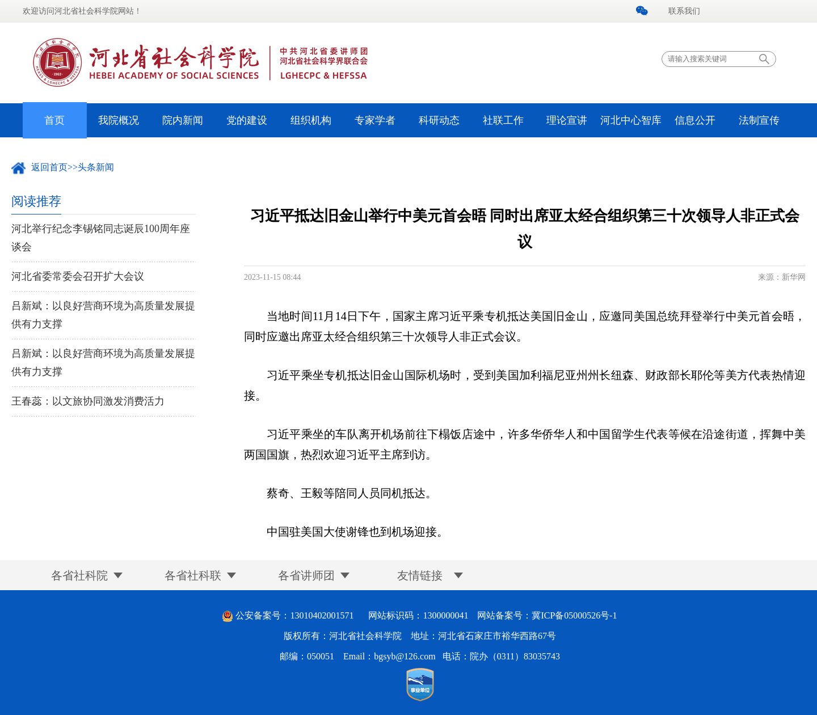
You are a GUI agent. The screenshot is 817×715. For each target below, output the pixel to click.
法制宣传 (759, 120)
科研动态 (439, 120)
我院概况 (118, 120)
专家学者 (375, 120)
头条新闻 (96, 167)
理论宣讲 (566, 120)
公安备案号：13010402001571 (294, 615)
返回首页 (49, 167)
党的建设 (246, 120)
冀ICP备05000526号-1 (574, 615)
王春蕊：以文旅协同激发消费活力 (88, 401)
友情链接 (420, 575)
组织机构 (310, 120)
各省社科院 (79, 575)
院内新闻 (182, 120)
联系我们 (684, 11)
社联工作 (503, 120)
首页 (54, 120)
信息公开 (695, 120)
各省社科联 (193, 575)
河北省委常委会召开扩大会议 (77, 276)
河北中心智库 (631, 120)
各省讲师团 (306, 575)
